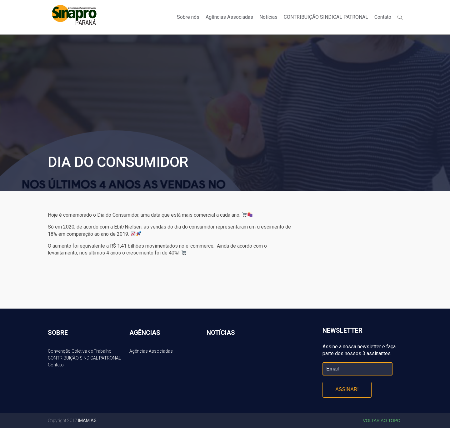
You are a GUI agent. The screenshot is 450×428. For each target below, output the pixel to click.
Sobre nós (188, 17)
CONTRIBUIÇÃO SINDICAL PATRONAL (326, 17)
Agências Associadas (229, 17)
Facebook (393, 7)
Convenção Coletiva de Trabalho (80, 351)
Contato (382, 17)
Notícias (268, 17)
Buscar (400, 17)
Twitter (403, 7)
